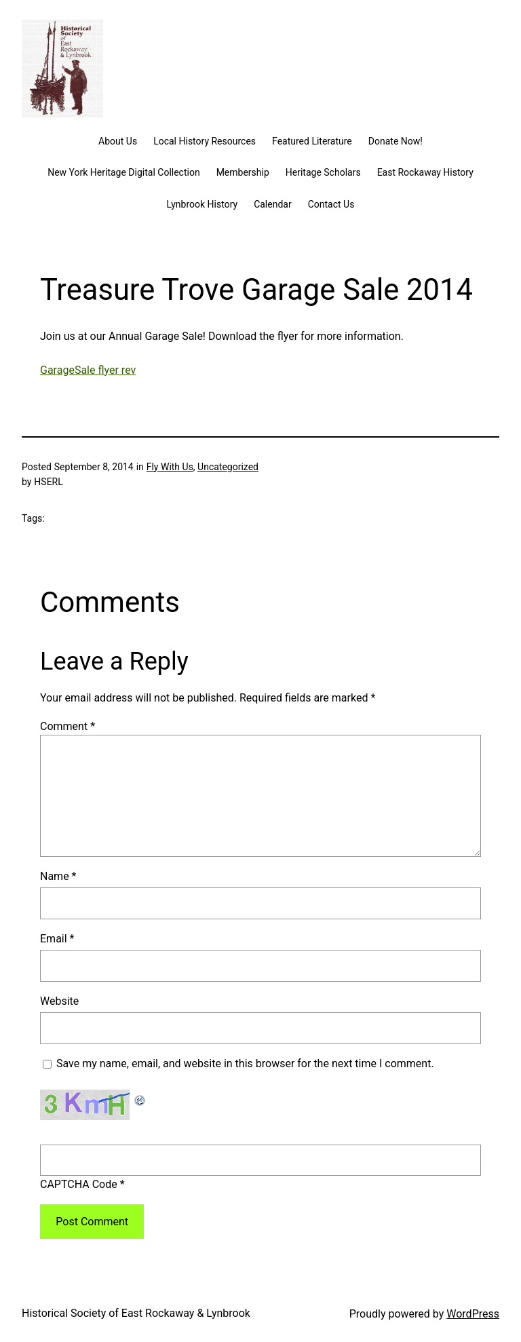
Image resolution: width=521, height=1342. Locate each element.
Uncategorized (227, 466)
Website (59, 1001)
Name (58, 876)
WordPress (472, 1313)
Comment (67, 726)
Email (57, 938)
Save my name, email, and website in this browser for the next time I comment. (245, 1063)
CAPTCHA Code (78, 1184)
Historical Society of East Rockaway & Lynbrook (136, 1313)
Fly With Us (170, 466)
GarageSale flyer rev (88, 370)
